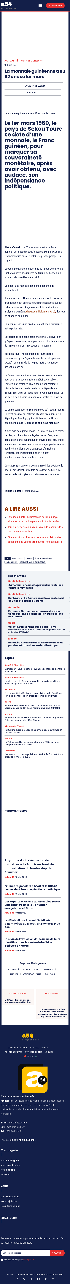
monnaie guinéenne (37, 562)
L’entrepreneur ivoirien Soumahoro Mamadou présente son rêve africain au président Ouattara (52, 1013)
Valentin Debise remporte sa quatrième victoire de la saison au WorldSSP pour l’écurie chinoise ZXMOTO (36, 629)
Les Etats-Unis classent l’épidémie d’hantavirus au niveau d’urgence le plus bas (32, 924)
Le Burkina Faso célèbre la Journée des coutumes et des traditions (33, 731)
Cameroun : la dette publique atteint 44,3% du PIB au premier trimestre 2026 (34, 755)
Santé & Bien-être (19, 581)
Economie (10, 751)
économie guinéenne (43, 558)
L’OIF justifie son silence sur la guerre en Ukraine (18, 1001)
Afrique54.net (17, 558)
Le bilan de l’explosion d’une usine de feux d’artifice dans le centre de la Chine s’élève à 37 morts (32, 942)
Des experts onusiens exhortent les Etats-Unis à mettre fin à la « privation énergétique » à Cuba (32, 905)
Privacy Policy (28, 1260)
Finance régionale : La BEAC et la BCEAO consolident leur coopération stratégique (32, 887)
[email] (25, 1253)
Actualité (11, 61)
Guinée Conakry (32, 61)
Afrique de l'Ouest (14, 726)
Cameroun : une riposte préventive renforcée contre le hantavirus (35, 586)
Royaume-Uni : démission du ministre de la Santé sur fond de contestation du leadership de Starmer (36, 614)
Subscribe (57, 1253)
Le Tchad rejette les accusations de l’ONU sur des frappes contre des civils (32, 743)
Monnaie (23, 562)
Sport (11, 623)
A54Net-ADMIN (37, 86)
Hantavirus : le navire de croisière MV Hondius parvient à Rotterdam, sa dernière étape (35, 644)
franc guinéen (11, 562)
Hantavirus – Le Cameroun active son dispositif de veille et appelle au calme (36, 599)
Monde (12, 639)
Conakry (29, 558)
